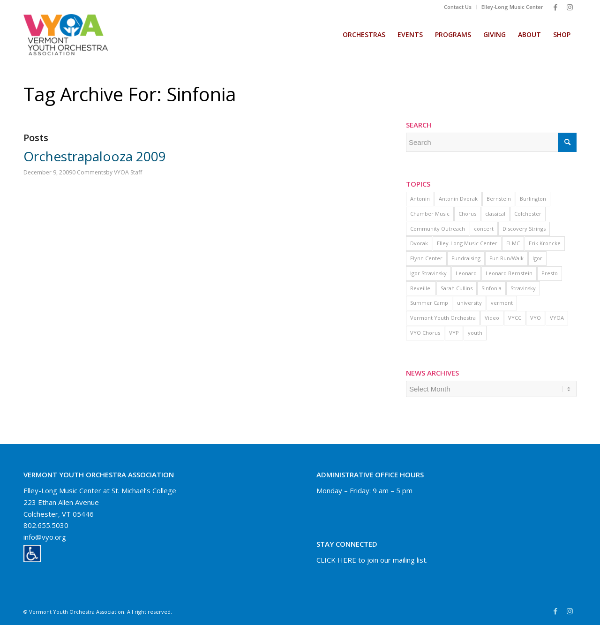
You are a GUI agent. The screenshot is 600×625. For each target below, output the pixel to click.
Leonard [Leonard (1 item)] (466, 273)
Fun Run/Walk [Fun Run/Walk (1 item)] (506, 258)
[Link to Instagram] (569, 7)
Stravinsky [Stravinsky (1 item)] (523, 288)
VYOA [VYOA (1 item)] (557, 317)
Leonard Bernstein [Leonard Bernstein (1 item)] (509, 273)
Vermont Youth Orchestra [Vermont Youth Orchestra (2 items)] (443, 317)
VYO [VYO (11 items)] (535, 317)
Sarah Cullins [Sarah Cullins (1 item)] (456, 288)
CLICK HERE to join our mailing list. (372, 560)
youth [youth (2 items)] (475, 332)
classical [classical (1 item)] (495, 213)
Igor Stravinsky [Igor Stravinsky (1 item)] (428, 273)
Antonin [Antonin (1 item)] (420, 198)
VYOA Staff (128, 172)
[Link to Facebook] (555, 7)
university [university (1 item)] (469, 302)
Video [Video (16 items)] (492, 317)
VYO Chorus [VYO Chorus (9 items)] (425, 332)
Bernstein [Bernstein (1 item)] (499, 198)
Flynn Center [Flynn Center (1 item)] (426, 258)
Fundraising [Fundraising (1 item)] (465, 258)
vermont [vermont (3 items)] (502, 302)
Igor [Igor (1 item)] (537, 258)
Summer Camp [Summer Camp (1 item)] (429, 302)
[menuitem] (458, 7)
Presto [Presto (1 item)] (549, 273)
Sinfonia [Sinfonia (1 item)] (491, 288)
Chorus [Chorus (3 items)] (467, 213)
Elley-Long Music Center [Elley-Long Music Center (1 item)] (467, 243)
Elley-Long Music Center (512, 6)
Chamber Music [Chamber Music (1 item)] (430, 213)
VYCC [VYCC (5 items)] (514, 317)
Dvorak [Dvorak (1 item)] (419, 243)
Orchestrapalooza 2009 (94, 156)
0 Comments (89, 172)
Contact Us (458, 6)
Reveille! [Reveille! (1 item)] (421, 288)
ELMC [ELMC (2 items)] (513, 243)
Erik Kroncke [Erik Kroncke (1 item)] (545, 243)
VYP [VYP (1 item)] (454, 332)
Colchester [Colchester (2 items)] (527, 213)
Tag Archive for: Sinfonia (129, 94)
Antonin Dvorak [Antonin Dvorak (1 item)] (458, 198)
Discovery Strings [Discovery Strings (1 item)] (524, 228)
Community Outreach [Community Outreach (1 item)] (437, 228)
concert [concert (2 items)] (484, 228)
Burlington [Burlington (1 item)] (533, 198)
